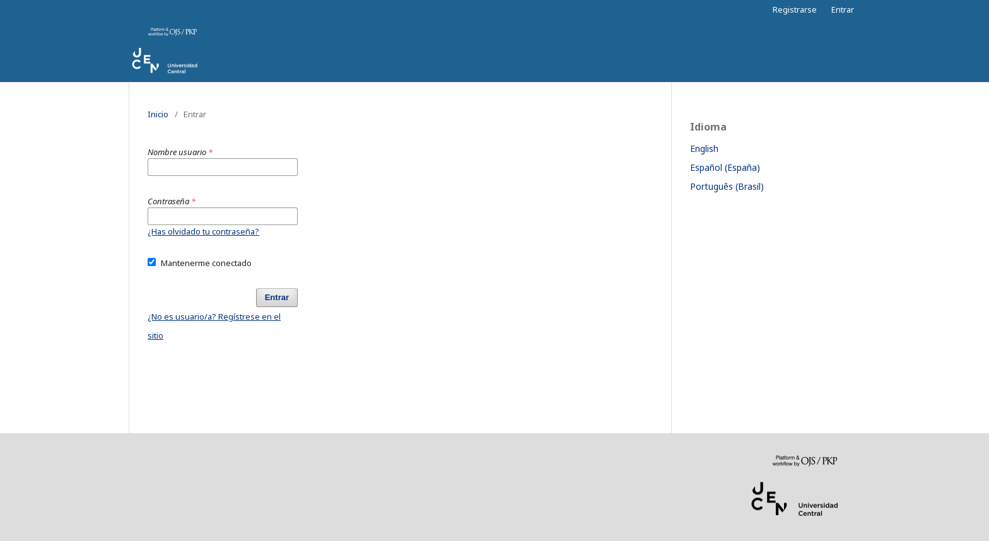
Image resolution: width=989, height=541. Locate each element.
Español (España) (725, 167)
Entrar (842, 9)
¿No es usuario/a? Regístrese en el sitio (214, 326)
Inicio (158, 114)
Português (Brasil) (727, 186)
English (704, 148)
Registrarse (795, 9)
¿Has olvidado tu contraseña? (203, 231)
